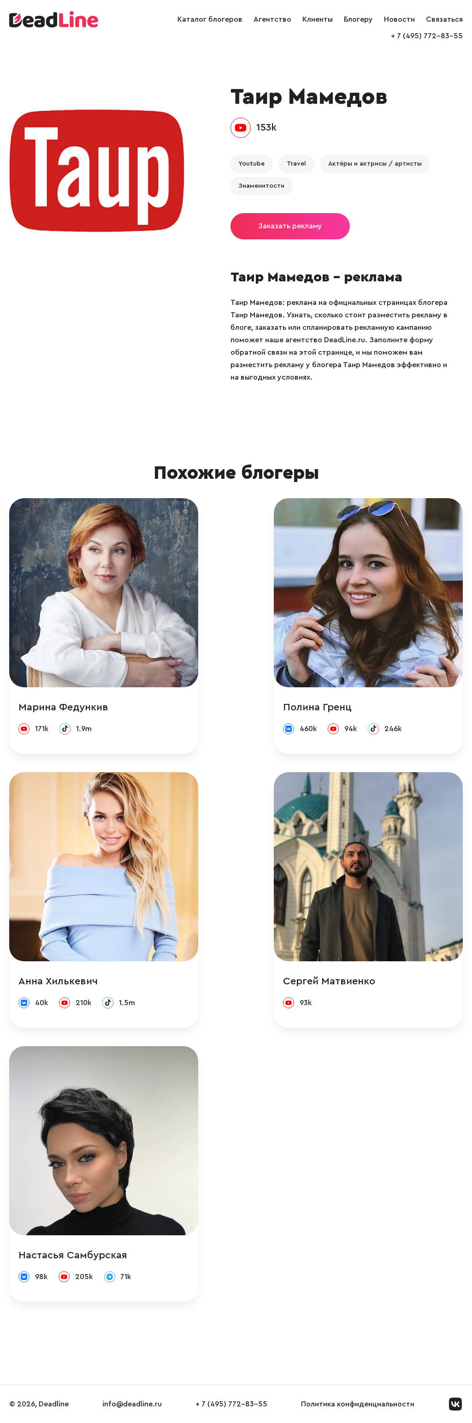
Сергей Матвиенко (329, 981)
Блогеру (358, 19)
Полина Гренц (317, 707)
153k (266, 127)
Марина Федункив (63, 707)
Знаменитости (261, 186)
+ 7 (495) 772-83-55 (427, 36)
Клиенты (317, 19)
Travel (296, 164)
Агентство (272, 19)
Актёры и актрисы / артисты (375, 164)
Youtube (251, 164)
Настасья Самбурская (72, 1255)
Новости (399, 19)
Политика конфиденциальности (357, 1404)
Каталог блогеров (209, 19)
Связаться (444, 19)
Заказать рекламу (290, 226)
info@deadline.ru (132, 1404)
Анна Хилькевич (58, 981)
